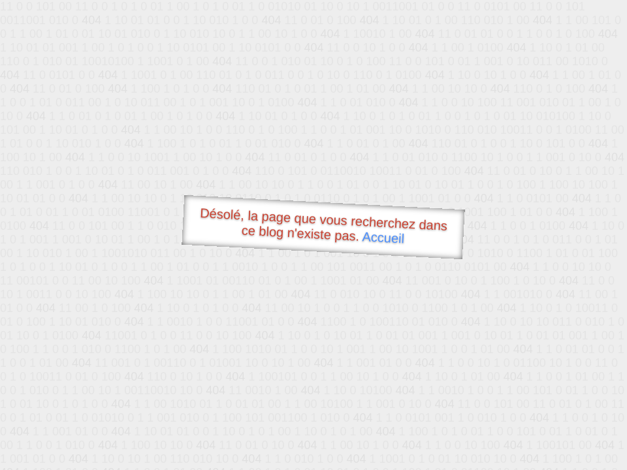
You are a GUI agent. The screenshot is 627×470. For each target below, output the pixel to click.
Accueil (383, 237)
